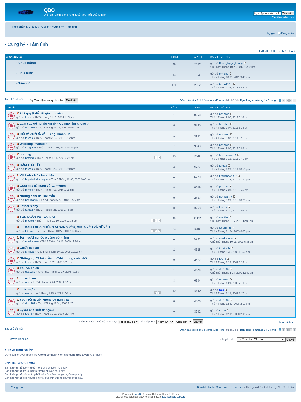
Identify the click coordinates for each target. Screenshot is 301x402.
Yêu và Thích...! (31, 268)
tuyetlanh (224, 248)
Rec (221, 289)
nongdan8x (31, 200)
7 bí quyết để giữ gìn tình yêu (41, 113)
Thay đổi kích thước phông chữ (290, 26)
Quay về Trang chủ (19, 339)
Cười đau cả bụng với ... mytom (43, 185)
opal (27, 282)
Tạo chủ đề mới (16, 100)
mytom (29, 189)
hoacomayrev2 (227, 155)
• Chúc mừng (26, 62)
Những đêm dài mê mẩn (37, 196)
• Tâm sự (22, 83)
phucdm (223, 186)
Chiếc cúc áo (29, 248)
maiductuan (32, 241)
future (28, 117)
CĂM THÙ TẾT (30, 165)
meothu (29, 220)
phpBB (138, 394)
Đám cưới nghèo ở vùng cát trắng (44, 237)
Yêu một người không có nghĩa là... (45, 299)
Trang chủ (17, 26)
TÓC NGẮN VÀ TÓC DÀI (37, 217)
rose (27, 293)
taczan (29, 137)
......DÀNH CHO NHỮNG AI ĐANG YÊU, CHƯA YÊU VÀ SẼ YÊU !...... (68, 227)
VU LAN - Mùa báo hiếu (37, 175)
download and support (173, 396)
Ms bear (30, 251)
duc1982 (30, 127)
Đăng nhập (287, 33)
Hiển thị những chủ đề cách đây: (109, 321)
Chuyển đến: (227, 339)
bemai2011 (225, 84)
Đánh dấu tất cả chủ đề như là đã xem (202, 100)
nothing (25, 154)
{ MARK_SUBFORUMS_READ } (277, 51)
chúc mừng (28, 289)
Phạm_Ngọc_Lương (231, 63)
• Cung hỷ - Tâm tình (64, 26)
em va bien (28, 278)
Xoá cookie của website (229, 387)
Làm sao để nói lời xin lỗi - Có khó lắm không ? (54, 123)
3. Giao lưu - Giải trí (38, 26)
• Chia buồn (25, 73)
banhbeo (224, 113)
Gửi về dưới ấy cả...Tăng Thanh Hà (45, 134)
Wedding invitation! (34, 144)
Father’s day (29, 206)
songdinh (30, 147)
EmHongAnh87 (228, 176)
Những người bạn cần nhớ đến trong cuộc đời (53, 258)
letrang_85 (31, 231)
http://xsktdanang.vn (36, 179)
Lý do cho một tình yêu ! (37, 310)
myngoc (223, 73)
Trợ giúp (271, 33)
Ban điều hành (205, 387)
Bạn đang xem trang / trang (258, 100)
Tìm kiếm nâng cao (283, 17)
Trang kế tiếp (285, 322)
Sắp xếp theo (157, 321)
